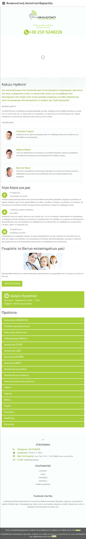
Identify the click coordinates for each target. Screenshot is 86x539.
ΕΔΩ (78, 530)
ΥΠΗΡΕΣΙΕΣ (43, 478)
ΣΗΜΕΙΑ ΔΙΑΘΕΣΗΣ (43, 484)
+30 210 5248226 (45, 32)
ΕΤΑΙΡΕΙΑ (43, 471)
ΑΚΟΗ (43, 474)
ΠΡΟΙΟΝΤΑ (43, 481)
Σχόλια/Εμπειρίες (8, 122)
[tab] (43, 320)
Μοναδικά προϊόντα (9, 106)
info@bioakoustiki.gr (31, 460)
